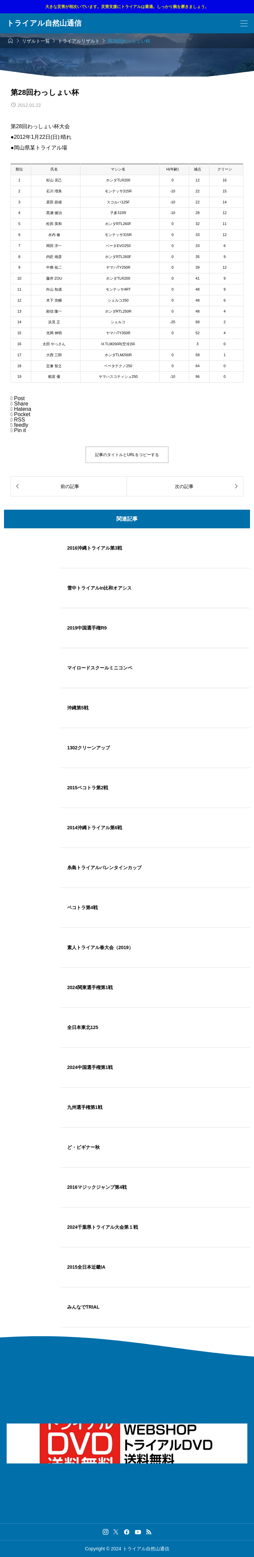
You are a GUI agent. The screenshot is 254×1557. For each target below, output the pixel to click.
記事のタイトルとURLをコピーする (127, 454)
